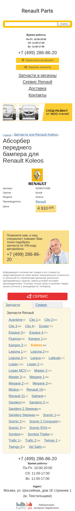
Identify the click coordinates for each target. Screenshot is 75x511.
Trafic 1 (14, 440)
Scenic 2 (15, 421)
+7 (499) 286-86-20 (37, 52)
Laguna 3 (16, 358)
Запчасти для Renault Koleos (36, 134)
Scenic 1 (49, 415)
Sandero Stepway (22, 415)
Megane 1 (37, 377)
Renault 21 (17, 396)
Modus (14, 389)
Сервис (41, 305)
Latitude (55, 358)
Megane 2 (16, 383)
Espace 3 (16, 332)
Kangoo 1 (35, 339)
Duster (44, 326)
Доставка (37, 88)
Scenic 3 (15, 428)
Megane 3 (40, 383)
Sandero (15, 402)
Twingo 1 (51, 440)
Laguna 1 (16, 351)
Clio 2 (48, 320)
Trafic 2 (30, 440)
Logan (13, 364)
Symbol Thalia (38, 434)
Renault (41, 201)
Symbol (14, 434)
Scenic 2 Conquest (43, 421)
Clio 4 (29, 326)
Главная (7, 135)
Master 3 (15, 377)
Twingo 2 (15, 447)
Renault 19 (35, 389)
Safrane (37, 396)
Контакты (37, 95)
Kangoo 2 (16, 345)
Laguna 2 (38, 351)
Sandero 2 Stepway (23, 409)
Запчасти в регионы (37, 75)
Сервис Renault (37, 82)
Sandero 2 (37, 402)
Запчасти (13, 305)
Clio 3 (13, 326)
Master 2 (40, 370)
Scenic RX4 (38, 428)
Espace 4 (36, 332)
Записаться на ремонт (38, 60)
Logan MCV (17, 370)
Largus (36, 358)
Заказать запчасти (37, 67)
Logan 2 (33, 364)
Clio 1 (33, 320)
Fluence (15, 339)
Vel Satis (35, 447)
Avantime (16, 320)
